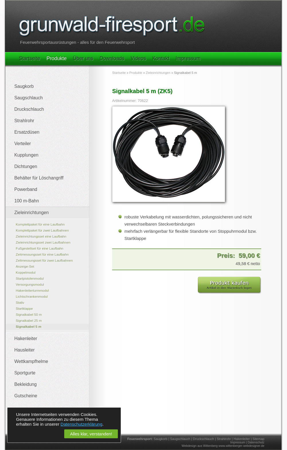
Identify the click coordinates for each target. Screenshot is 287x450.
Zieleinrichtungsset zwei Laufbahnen (43, 242)
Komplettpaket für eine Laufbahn (40, 224)
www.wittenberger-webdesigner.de (241, 445)
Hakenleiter (25, 338)
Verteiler (22, 143)
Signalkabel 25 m (29, 321)
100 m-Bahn (26, 200)
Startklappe (24, 309)
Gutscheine (25, 395)
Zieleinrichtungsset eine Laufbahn (41, 236)
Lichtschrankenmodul (32, 297)
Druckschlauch (29, 109)
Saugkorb (24, 86)
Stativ (20, 303)
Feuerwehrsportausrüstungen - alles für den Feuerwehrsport (77, 42)
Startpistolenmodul (30, 279)
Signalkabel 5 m (28, 327)
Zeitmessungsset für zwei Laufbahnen (44, 260)
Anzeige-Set (25, 267)
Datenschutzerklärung (81, 424)
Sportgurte (25, 372)
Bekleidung (25, 384)
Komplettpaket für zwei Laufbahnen (42, 230)
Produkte (56, 58)
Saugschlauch (28, 97)
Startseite (29, 58)
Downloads (111, 58)
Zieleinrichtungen (31, 212)
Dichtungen (25, 166)
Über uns (83, 58)
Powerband (25, 189)
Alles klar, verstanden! (91, 433)
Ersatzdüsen (27, 132)
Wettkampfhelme (31, 361)
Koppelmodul (26, 273)
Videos (138, 58)
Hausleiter (24, 350)
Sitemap (258, 439)
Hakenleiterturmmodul (32, 291)
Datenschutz (256, 442)
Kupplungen (26, 155)
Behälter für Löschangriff (38, 177)
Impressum (188, 58)
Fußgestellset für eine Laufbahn (39, 248)
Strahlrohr (24, 120)
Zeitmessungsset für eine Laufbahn (42, 254)
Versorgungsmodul (30, 285)
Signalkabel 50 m (29, 315)
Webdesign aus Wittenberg (199, 445)
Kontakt (160, 58)
